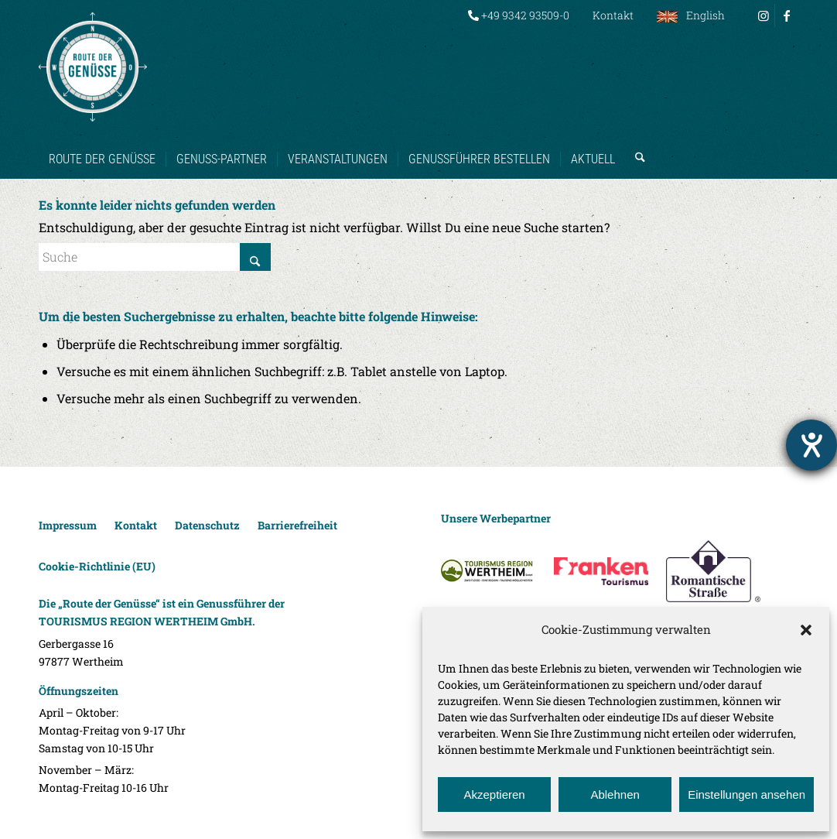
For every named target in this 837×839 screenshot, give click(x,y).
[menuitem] (518, 15)
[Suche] (635, 144)
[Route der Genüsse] (93, 67)
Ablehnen (614, 794)
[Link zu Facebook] (786, 15)
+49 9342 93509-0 (518, 15)
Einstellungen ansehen (746, 794)
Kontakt (613, 15)
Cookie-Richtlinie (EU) (97, 566)
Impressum (68, 525)
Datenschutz (207, 525)
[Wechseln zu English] (690, 15)
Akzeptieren (493, 794)
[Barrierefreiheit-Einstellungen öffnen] (811, 445)
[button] (806, 630)
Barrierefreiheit (297, 525)
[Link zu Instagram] (763, 15)
